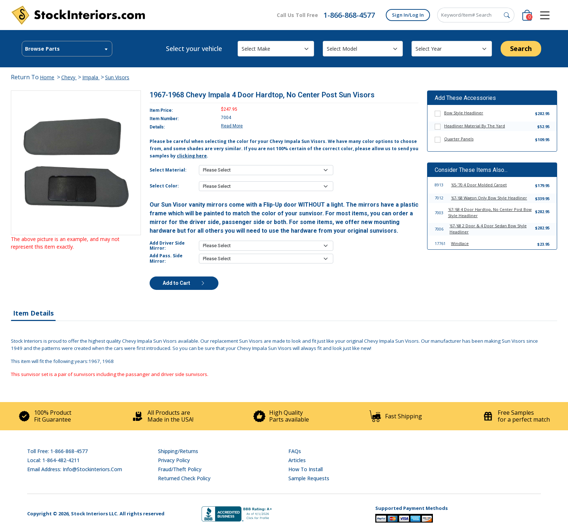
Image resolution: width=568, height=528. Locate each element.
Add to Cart (184, 283)
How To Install (305, 469)
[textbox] (67, 49)
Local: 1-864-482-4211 (53, 460)
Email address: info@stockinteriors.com (74, 469)
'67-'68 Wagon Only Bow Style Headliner (489, 197)
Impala (91, 77)
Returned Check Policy (184, 478)
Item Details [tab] (33, 313)
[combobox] (67, 48)
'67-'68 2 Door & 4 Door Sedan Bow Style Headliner (488, 229)
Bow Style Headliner (463, 112)
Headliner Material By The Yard (474, 125)
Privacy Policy (174, 460)
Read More (232, 125)
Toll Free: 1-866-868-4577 (57, 451)
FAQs (294, 451)
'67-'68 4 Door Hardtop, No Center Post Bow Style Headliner (490, 212)
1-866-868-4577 (349, 15)
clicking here (192, 156)
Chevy (69, 77)
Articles (297, 460)
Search (521, 48)
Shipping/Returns (178, 451)
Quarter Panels (458, 138)
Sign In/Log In (408, 15)
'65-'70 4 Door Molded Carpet (479, 184)
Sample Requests (308, 478)
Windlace (460, 243)
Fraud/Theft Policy (179, 469)
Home (47, 77)
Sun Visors (117, 77)
